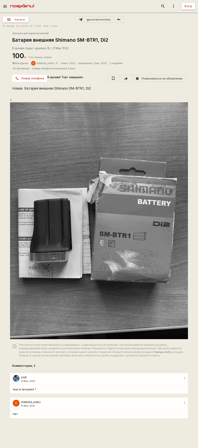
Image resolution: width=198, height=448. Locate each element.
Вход (188, 6)
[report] (159, 78)
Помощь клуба (162, 352)
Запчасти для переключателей (30, 33)
